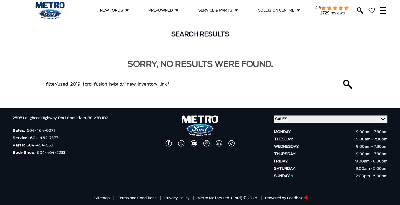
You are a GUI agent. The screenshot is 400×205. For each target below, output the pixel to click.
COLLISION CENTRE (276, 10)
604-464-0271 (41, 131)
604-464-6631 (40, 145)
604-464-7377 (44, 138)
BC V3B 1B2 (97, 118)
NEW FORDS (111, 10)
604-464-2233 (51, 153)
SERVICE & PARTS (215, 10)
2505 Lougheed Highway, (35, 118)
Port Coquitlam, (72, 118)
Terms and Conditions (137, 198)
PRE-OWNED (161, 10)
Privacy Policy (177, 198)
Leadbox (298, 198)
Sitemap (102, 198)
